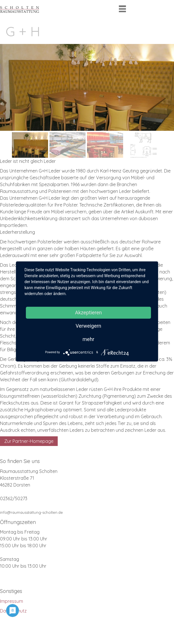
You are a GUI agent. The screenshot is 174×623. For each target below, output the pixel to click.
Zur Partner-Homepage (28, 441)
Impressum (11, 601)
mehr (88, 339)
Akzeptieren (88, 312)
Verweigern (88, 326)
